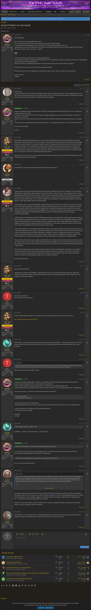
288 (11, 184)
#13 (82, 423)
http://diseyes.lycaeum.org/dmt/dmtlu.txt (26, 319)
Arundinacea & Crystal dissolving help (19, 578)
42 (11, 50)
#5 (82, 164)
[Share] (86, 35)
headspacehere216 (10, 564)
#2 (82, 88)
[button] (18, 11)
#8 (82, 292)
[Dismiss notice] (88, 19)
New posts (3, 14)
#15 (82, 470)
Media (22, 11)
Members (63, 11)
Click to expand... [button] (49, 488)
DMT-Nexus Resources (35, 11)
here (44, 19)
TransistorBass (9, 575)
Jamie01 (84, 580)
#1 (88, 34)
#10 (82, 339)
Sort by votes (85, 84)
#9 (82, 312)
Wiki (55, 11)
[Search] (86, 11)
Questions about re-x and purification (18, 567)
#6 (82, 188)
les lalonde (8, 580)
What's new (13, 11)
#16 (82, 511)
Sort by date (77, 84)
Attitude (48, 11)
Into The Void (9, 569)
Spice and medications (14, 562)
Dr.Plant (4, 28)
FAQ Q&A (20, 558)
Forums (4, 11)
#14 (82, 443)
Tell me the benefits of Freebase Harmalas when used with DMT (27, 573)
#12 (82, 379)
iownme (8, 558)
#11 (82, 359)
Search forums (11, 14)
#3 (82, 108)
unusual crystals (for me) (14, 557)
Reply (87, 79)
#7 (82, 266)
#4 (82, 137)
